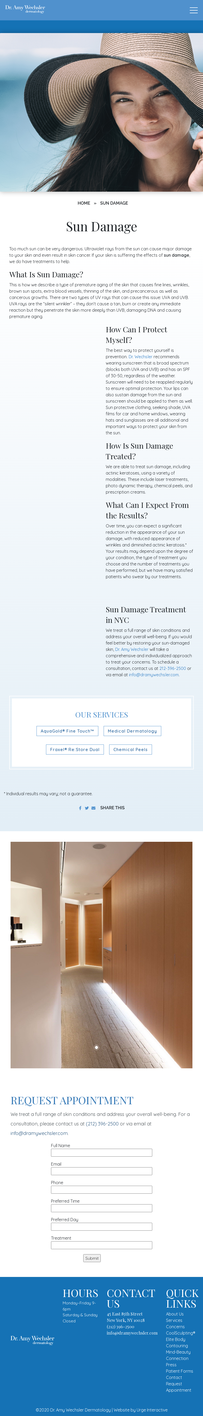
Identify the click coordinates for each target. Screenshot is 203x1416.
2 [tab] (104, 1047)
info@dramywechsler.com (154, 674)
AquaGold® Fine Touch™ (67, 731)
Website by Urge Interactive (141, 1410)
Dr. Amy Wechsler (132, 649)
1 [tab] (96, 1047)
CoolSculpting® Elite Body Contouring (180, 1339)
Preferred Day (101, 1223)
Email (101, 1167)
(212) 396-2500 (102, 1124)
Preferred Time (101, 1204)
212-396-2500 (172, 668)
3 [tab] (112, 1047)
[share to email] (93, 808)
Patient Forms (179, 1371)
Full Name (101, 1149)
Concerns (175, 1326)
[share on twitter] (87, 808)
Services (174, 1320)
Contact (174, 1377)
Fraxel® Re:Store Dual (75, 749)
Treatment (101, 1241)
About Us (175, 1314)
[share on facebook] (80, 808)
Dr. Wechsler (140, 356)
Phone (101, 1186)
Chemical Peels (130, 749)
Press (171, 1364)
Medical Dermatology (132, 731)
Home (84, 203)
